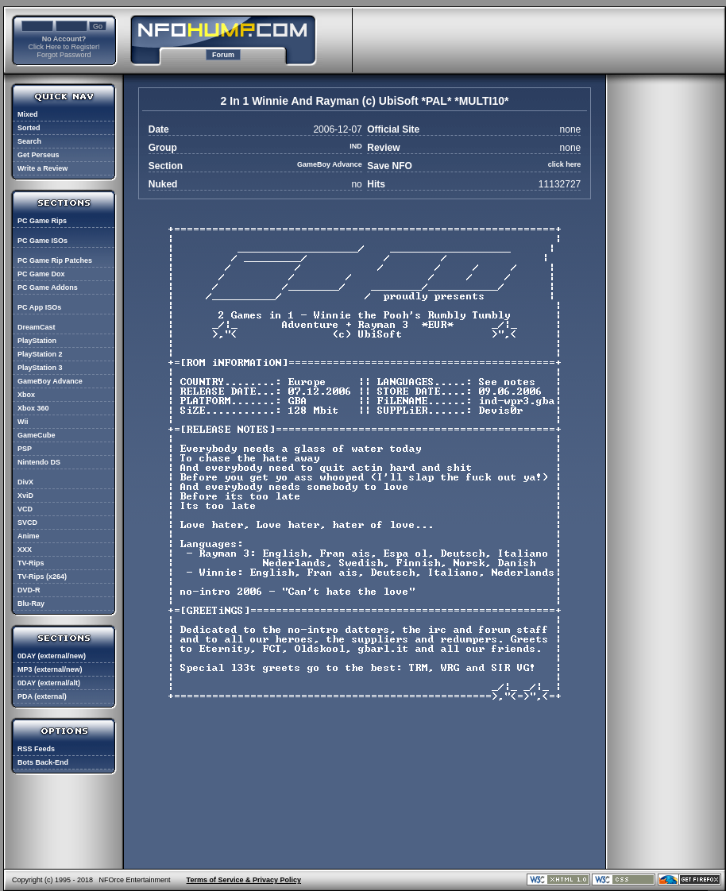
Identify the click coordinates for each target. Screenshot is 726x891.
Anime (28, 536)
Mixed (27, 114)
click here (564, 164)
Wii (22, 422)
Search (29, 141)
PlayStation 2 (40, 354)
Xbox (26, 395)
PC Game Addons (47, 287)
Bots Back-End (42, 762)
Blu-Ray (30, 604)
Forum (223, 55)
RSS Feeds (36, 749)
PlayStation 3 (40, 368)
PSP (24, 449)
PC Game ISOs (42, 241)
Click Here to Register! (63, 47)
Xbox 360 (33, 408)
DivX (25, 482)
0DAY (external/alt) (48, 683)
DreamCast (36, 327)
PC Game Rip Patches (54, 260)
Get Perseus (38, 155)
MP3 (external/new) (50, 669)
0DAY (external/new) (51, 656)
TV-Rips (30, 563)
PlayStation (36, 341)
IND (355, 146)
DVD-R (29, 590)
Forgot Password (64, 55)
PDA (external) (42, 696)
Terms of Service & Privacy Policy (244, 880)
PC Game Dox (41, 274)
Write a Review (42, 168)
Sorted (29, 128)
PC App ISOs (39, 307)
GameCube (36, 435)
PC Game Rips (42, 221)
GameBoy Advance (50, 381)
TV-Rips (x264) (42, 576)
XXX (24, 550)
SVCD (27, 522)
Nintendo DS (38, 462)
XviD (25, 495)
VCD (25, 509)
